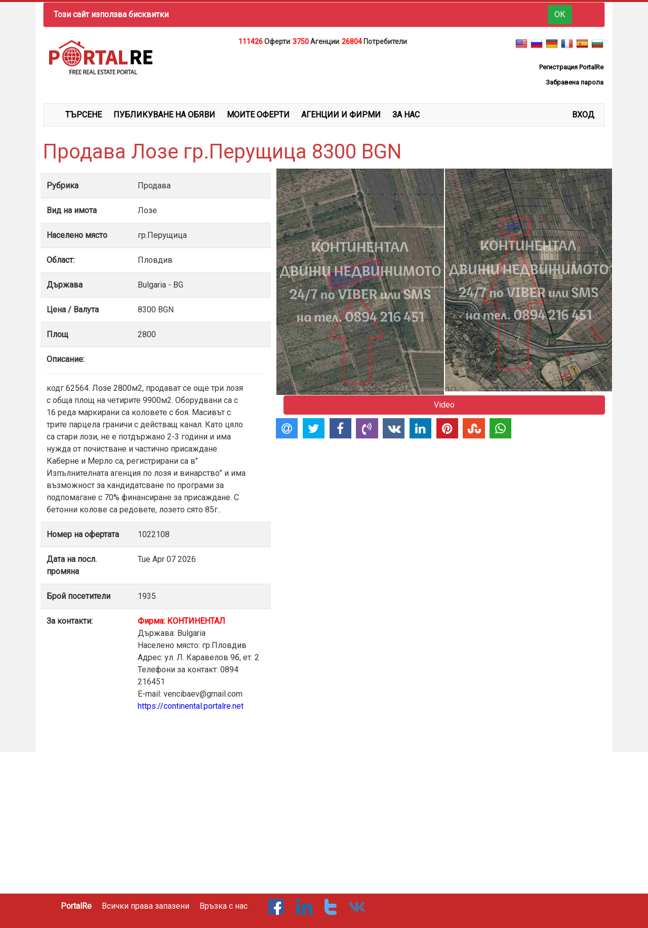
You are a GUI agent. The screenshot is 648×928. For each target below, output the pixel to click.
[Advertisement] (324, 73)
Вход (583, 114)
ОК (559, 14)
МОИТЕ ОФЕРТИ (258, 114)
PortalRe (76, 906)
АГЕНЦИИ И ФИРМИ (341, 114)
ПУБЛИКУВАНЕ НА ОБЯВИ (164, 114)
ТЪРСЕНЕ (83, 114)
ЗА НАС (406, 114)
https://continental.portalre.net (191, 706)
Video (444, 405)
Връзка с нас (223, 906)
